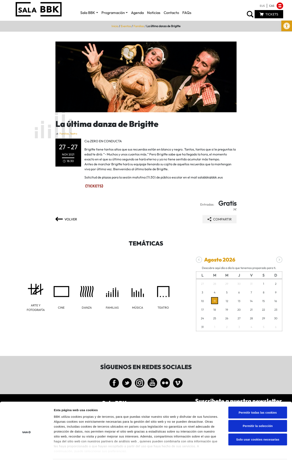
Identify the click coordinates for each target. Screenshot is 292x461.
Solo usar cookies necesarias (257, 425)
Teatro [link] (73, 133)
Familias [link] (138, 26)
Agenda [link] (137, 12)
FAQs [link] (186, 12)
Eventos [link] (126, 26)
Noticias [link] (153, 12)
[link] (286, 26)
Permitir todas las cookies (258, 398)
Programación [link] (113, 12)
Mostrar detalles (221, 453)
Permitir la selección (258, 411)
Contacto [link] (171, 12)
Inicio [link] (115, 26)
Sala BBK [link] (87, 12)
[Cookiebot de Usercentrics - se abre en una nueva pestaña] (27, 453)
